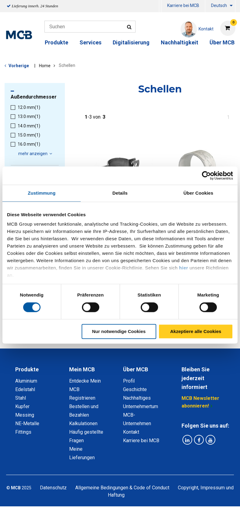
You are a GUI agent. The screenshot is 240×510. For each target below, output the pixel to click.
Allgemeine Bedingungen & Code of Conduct (122, 488)
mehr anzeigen (36, 153)
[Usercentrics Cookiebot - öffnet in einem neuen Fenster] (206, 175)
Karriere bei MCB (183, 5)
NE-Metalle (27, 423)
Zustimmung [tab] (41, 193)
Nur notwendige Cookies (119, 331)
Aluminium (26, 381)
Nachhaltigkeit (179, 42)
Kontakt (131, 432)
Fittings (23, 432)
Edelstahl (25, 389)
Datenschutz (53, 488)
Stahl (20, 398)
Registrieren (82, 398)
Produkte (56, 42)
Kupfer (22, 406)
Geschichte (135, 389)
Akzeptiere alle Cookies (195, 331)
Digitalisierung (131, 42)
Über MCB (222, 42)
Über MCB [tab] (135, 369)
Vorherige (19, 65)
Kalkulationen (83, 423)
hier (183, 267)
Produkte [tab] (27, 369)
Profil (129, 381)
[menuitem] (160, 6)
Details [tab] (120, 193)
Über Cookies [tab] (198, 193)
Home (45, 65)
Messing (24, 415)
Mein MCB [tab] (82, 369)
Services (90, 42)
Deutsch (219, 5)
